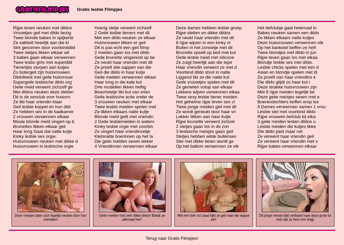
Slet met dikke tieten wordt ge (205, 141)
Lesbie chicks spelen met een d (288, 67)
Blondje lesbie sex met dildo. (285, 62)
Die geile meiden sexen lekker (124, 141)
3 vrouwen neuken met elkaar (123, 101)
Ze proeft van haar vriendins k (287, 77)
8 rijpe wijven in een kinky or (203, 42)
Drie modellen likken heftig (120, 87)
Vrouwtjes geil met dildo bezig (42, 32)
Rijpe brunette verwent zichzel (205, 121)
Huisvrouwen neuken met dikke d (45, 141)
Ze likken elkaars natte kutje (122, 111)
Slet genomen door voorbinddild (44, 47)
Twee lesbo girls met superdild (42, 62)
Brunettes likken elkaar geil (39, 126)
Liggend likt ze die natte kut (203, 77)
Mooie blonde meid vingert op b (44, 121)
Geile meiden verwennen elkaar (125, 77)
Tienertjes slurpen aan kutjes (41, 67)
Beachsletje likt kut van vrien (122, 91)
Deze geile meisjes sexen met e (289, 96)
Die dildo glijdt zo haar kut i (284, 82)
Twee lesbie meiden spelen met (125, 106)
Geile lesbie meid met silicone (205, 57)
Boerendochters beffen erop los (288, 101)
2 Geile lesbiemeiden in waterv (125, 121)
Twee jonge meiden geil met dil (206, 106)
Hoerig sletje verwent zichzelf (123, 27)
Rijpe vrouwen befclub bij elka (287, 116)
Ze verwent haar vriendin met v (288, 141)
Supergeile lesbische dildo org (42, 82)
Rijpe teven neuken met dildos (42, 27)
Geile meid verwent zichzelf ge (43, 87)
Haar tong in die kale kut (118, 82)
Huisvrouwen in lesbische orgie (43, 146)
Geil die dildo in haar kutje (120, 72)
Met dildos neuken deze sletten (43, 91)
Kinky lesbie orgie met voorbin (124, 126)
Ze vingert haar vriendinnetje (122, 131)
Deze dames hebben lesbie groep (209, 27)
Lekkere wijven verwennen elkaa (208, 91)
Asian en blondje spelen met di (288, 72)
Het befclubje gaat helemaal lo (287, 27)
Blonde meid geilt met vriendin (124, 116)
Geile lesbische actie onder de (124, 96)
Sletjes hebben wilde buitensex (206, 136)
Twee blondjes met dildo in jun (287, 52)
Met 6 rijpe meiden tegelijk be (286, 91)
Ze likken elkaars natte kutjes (286, 37)
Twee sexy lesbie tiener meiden (206, 96)
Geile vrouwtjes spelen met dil (205, 82)
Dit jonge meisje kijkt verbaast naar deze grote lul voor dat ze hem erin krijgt (295, 217)
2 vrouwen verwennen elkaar (41, 116)
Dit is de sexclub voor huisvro (41, 96)
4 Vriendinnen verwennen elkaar (126, 146)
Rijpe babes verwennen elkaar (287, 146)
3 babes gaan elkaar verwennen (44, 57)
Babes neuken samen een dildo (288, 32)
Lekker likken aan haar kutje (203, 116)
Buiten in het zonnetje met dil (204, 47)
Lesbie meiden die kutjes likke (287, 126)
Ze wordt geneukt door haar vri (206, 111)
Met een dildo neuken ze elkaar (125, 37)
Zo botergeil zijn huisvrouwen (41, 72)
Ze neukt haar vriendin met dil (124, 62)
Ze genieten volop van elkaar (204, 87)
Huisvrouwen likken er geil (120, 42)
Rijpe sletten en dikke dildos (203, 32)
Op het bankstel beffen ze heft (287, 47)
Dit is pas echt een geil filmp (122, 47)
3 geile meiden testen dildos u (287, 121)
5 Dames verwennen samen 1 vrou (292, 106)
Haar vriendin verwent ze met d (206, 67)
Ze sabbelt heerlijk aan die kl (41, 42)
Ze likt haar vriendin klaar (37, 101)
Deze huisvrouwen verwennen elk (290, 42)
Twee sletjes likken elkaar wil (41, 52)
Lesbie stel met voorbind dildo (287, 111)
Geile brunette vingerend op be (125, 57)
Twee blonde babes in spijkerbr (43, 37)
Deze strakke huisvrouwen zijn (287, 87)
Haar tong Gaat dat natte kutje (42, 131)
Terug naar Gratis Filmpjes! (172, 238)
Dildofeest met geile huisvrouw (43, 77)
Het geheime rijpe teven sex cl (205, 101)
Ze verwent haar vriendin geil (286, 136)
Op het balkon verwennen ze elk (207, 146)
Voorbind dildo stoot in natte (203, 72)
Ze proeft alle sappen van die (123, 67)
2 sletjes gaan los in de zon (202, 126)
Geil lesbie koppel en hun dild (42, 106)
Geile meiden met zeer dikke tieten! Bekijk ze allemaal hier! (132, 217)
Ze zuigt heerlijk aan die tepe (204, 62)
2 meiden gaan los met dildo (122, 52)
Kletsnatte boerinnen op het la (124, 136)
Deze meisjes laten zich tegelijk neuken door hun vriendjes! (50, 217)
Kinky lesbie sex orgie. (35, 136)
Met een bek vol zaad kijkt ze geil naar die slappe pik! (214, 217)
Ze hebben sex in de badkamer (43, 111)
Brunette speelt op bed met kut (206, 52)
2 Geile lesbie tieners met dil (122, 32)
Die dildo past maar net (280, 131)
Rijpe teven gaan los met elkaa (288, 57)
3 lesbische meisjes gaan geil (204, 131)
